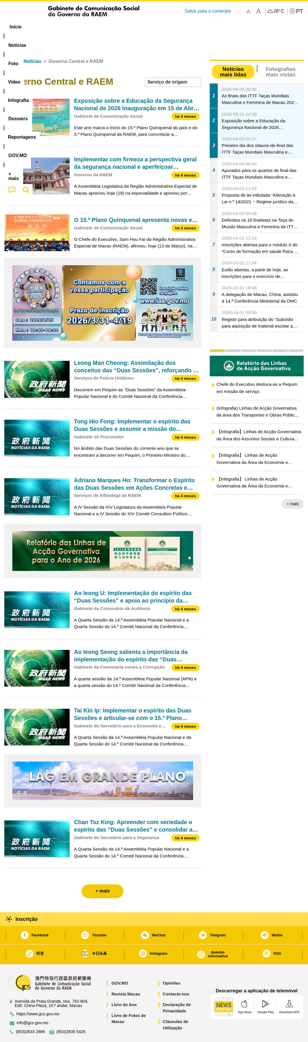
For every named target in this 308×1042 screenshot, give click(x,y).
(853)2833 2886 (30, 1014)
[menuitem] (43, 27)
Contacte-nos (176, 976)
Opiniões (172, 965)
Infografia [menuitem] (119, 26)
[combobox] (173, 64)
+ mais (293, 486)
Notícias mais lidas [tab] (233, 54)
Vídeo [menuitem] (91, 26)
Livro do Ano (124, 987)
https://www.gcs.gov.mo (37, 996)
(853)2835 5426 (71, 1014)
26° (278, 11)
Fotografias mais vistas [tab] (280, 54)
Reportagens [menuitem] (186, 26)
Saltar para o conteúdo (208, 11)
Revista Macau (125, 976)
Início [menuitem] (16, 26)
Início (10, 43)
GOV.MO (119, 965)
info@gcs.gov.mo (32, 1005)
